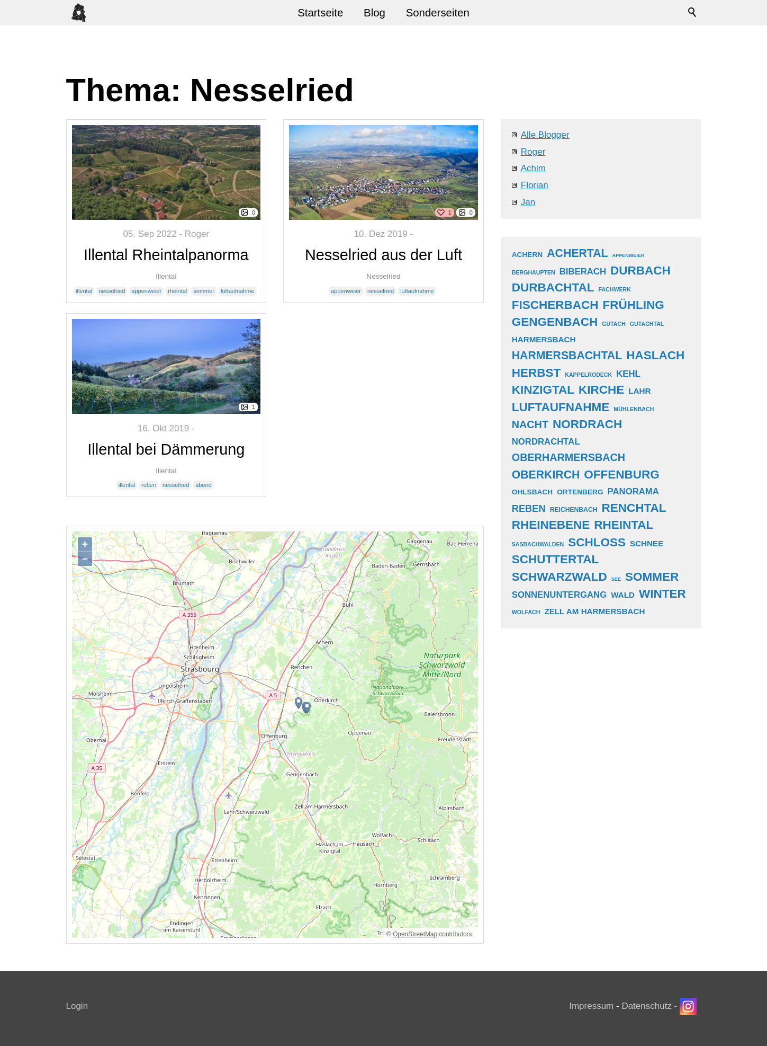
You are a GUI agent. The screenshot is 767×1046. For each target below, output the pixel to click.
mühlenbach (633, 409)
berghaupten (533, 272)
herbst (536, 372)
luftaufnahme (238, 291)
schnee (646, 543)
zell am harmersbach (594, 611)
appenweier (146, 291)
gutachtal (647, 324)
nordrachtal (546, 442)
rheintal (177, 291)
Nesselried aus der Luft (383, 254)
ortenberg (580, 492)
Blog (374, 13)
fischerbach (555, 305)
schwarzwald (559, 576)
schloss (597, 542)
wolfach (526, 612)
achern (527, 255)
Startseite (320, 13)
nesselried (111, 291)
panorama (633, 491)
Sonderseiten (438, 13)
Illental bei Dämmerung (166, 449)
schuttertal (555, 559)
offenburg (622, 474)
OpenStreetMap (415, 934)
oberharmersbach (568, 457)
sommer (203, 291)
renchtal (633, 508)
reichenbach (574, 509)
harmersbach (544, 339)
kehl (628, 374)
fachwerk (615, 289)
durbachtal (553, 287)
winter (662, 593)
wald (623, 594)
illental (84, 291)
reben (148, 485)
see (616, 579)
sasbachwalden (538, 544)
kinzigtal (543, 389)
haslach (655, 355)
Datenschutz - (650, 1006)
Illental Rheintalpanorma (166, 254)
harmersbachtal (567, 355)
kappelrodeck (588, 374)
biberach (583, 272)
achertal (577, 253)
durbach (640, 270)
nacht (530, 424)
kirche (601, 389)
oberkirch (546, 474)
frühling (633, 305)
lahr (639, 390)
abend (203, 485)
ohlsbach (532, 492)
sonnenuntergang (559, 595)
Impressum (591, 1006)
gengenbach (555, 322)
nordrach (587, 424)
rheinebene (551, 524)
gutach (614, 324)
